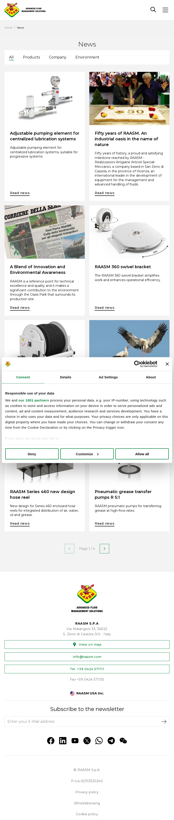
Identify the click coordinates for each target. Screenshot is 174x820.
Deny (32, 454)
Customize (87, 454)
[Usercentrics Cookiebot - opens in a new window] (137, 363)
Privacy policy (87, 792)
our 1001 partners (34, 400)
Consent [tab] (23, 377)
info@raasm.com (87, 657)
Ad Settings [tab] (108, 377)
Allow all (142, 454)
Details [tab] (65, 377)
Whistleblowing (87, 803)
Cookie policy (87, 814)
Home (8, 27)
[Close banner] (167, 363)
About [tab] (151, 377)
